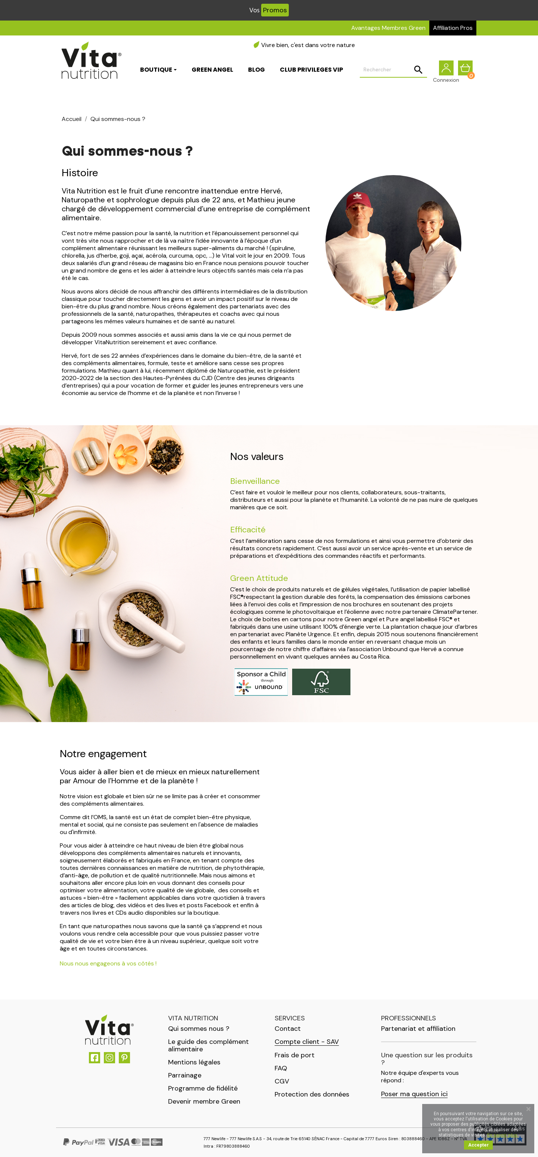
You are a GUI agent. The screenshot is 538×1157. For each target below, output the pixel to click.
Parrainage (184, 1075)
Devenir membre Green (204, 1101)
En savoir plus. (502, 1135)
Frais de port (295, 1055)
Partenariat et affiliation (418, 1028)
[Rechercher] (393, 73)
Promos (275, 10)
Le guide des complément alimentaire (208, 1045)
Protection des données (312, 1094)
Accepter (478, 1145)
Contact (288, 1028)
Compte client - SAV (307, 1042)
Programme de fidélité (203, 1088)
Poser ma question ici (414, 1094)
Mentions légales (194, 1062)
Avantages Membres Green (388, 28)
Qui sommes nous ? (198, 1028)
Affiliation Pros (453, 28)
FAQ (281, 1068)
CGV (282, 1081)
